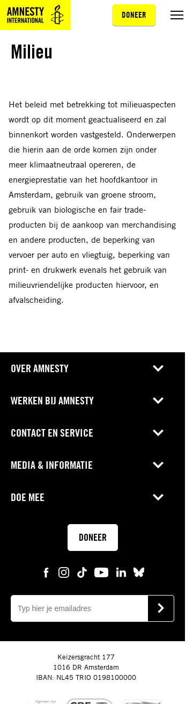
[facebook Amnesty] (46, 571)
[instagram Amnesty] (63, 571)
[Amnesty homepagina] (35, 15)
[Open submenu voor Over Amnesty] (158, 368)
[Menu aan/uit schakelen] (177, 15)
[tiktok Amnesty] (82, 571)
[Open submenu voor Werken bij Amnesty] (158, 400)
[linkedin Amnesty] (121, 571)
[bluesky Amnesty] (138, 571)
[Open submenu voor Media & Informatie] (158, 465)
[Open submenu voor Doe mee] (158, 497)
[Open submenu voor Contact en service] (158, 433)
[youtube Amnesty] (101, 571)
